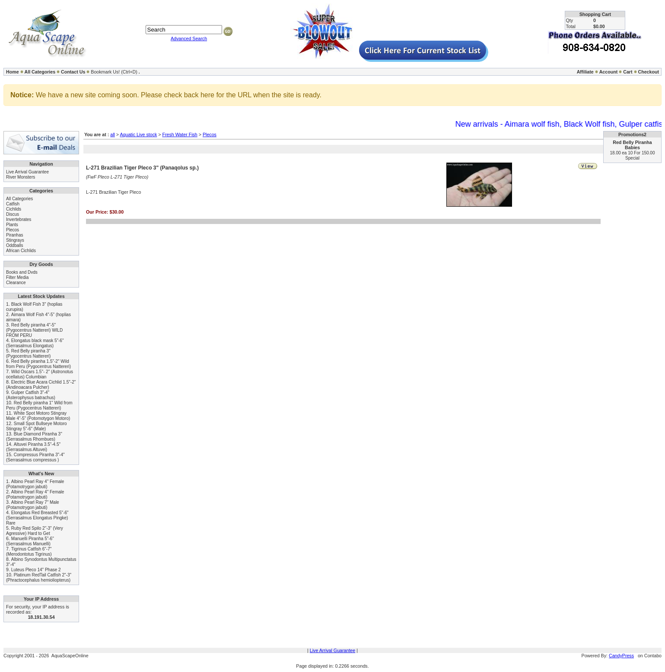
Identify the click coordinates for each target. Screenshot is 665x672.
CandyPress (621, 655)
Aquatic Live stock (138, 134)
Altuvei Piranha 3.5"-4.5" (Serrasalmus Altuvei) (33, 447)
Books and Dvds (22, 272)
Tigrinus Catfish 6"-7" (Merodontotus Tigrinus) (29, 552)
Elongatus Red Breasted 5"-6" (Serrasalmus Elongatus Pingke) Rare (37, 517)
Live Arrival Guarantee (27, 172)
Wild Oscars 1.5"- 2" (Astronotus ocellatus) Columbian (39, 374)
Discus (12, 214)
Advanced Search (189, 38)
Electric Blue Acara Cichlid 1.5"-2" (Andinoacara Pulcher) (41, 385)
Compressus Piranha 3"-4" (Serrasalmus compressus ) (35, 457)
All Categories (40, 71)
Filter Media (17, 277)
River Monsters (20, 177)
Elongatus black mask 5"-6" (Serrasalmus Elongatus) (35, 343)
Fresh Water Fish (179, 134)
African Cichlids (21, 250)
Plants (12, 224)
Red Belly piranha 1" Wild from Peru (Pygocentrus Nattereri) (39, 405)
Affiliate (585, 71)
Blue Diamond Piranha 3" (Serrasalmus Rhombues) (34, 437)
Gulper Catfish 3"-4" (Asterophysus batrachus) (30, 395)
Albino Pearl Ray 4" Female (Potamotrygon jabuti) (35, 484)
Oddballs (14, 245)
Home (12, 71)
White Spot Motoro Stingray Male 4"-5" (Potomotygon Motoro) (38, 416)
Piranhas (14, 235)
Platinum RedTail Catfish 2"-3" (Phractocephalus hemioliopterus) (38, 577)
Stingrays (15, 240)
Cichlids (13, 209)
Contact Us (73, 71)
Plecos (12, 229)
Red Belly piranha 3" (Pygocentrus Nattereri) (28, 353)
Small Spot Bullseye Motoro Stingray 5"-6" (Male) (36, 426)
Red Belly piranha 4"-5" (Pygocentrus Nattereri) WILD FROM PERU (34, 330)
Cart (627, 71)
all (112, 134)
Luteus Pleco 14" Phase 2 (36, 569)
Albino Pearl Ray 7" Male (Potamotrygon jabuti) (32, 505)
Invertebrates (18, 219)
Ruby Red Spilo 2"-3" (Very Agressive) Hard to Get (34, 531)
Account (608, 71)
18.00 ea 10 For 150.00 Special (632, 155)
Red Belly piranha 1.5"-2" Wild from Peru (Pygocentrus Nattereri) (38, 364)
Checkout (648, 71)
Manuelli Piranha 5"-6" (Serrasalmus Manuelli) (30, 541)
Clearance (16, 282)
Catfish (12, 204)
